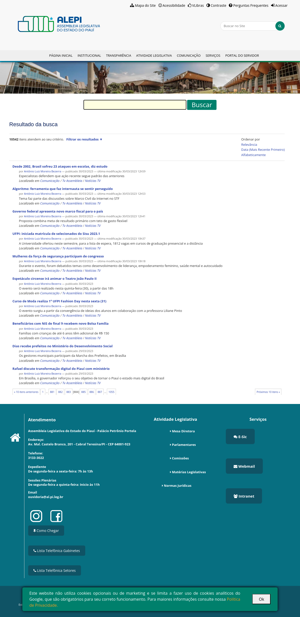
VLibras (198, 5)
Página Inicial (60, 55)
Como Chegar (46, 530)
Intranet (244, 496)
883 (68, 392)
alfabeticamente (253, 155)
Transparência (118, 55)
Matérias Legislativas (189, 472)
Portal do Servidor (242, 55)
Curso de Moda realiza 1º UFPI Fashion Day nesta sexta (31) (59, 301)
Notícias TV (93, 180)
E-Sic (240, 436)
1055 (111, 392)
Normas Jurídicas (177, 485)
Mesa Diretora (183, 431)
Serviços (213, 55)
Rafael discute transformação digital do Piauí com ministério (61, 368)
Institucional (89, 55)
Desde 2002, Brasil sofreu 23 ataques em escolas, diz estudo (60, 166)
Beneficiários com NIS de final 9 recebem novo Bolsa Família (61, 323)
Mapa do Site (145, 5)
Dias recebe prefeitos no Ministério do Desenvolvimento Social (63, 346)
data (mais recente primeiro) (263, 149)
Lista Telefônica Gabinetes (56, 550)
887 (100, 392)
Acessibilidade (174, 5)
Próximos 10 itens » (268, 392)
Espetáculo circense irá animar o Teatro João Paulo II (55, 278)
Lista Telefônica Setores (54, 570)
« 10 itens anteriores (26, 392)
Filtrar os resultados (82, 139)
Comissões (180, 458)
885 (83, 392)
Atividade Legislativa (154, 55)
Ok (261, 599)
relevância (249, 144)
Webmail (244, 466)
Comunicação (188, 55)
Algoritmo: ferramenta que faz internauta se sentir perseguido (63, 188)
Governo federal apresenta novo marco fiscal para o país (58, 211)
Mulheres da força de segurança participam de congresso (58, 256)
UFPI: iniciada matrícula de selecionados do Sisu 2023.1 (56, 233)
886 (92, 392)
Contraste (218, 5)
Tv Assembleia (72, 180)
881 (52, 392)
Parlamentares (184, 444)
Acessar (281, 5)
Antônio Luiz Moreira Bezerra (42, 171)
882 (60, 392)
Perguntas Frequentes (251, 5)
